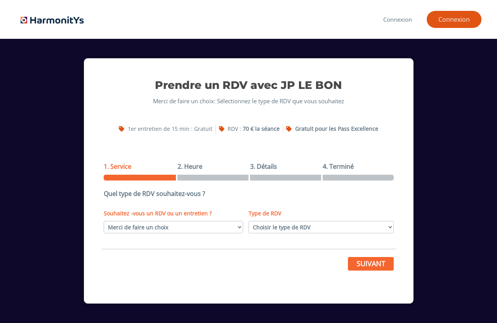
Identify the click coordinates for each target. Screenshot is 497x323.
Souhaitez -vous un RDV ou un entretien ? (158, 213)
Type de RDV (264, 213)
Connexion (398, 19)
